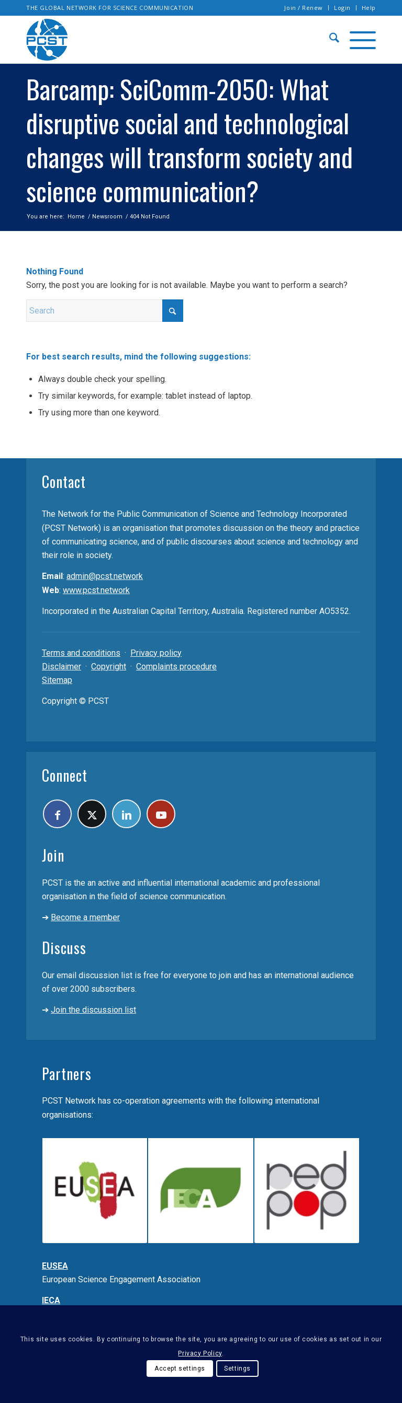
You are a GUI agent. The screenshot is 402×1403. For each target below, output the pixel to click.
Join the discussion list (93, 1010)
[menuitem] (304, 7)
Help (369, 7)
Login (342, 7)
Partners (67, 1073)
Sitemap (57, 680)
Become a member (85, 917)
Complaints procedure (176, 666)
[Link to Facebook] (57, 813)
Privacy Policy (199, 1353)
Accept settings (179, 1368)
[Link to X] (91, 813)
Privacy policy (156, 653)
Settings (237, 1368)
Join (53, 855)
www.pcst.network (96, 590)
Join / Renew (303, 7)
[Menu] (357, 39)
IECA (51, 1300)
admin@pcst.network (104, 576)
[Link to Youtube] (161, 813)
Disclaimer (61, 666)
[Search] (329, 39)
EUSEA (55, 1266)
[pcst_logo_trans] (47, 39)
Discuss (64, 947)
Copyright (108, 666)
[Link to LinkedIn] (126, 813)
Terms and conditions (81, 653)
